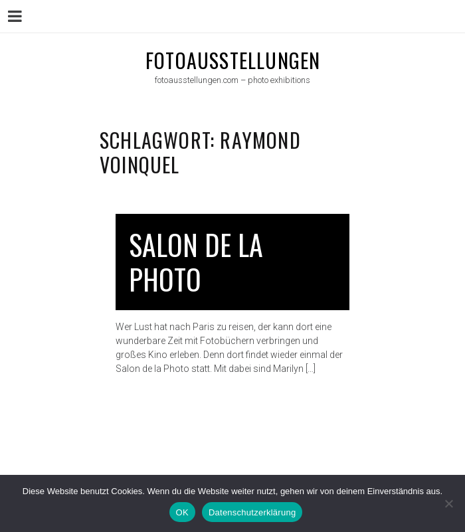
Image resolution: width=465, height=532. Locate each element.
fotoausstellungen (232, 60)
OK (182, 512)
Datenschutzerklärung (252, 512)
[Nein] (448, 503)
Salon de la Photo (196, 262)
